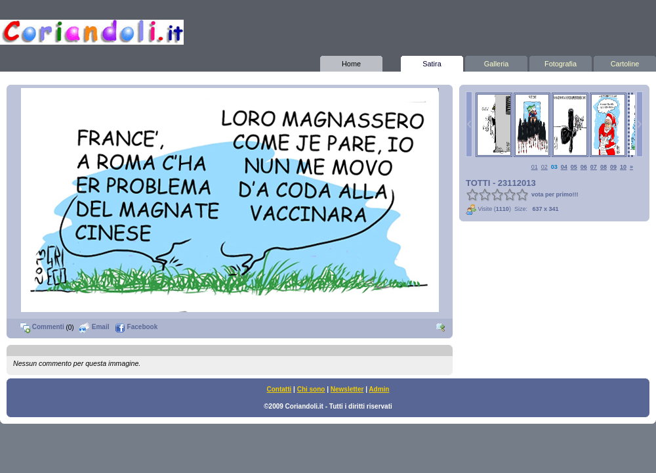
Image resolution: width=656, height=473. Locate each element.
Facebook (136, 326)
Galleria (496, 62)
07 (593, 167)
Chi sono (311, 389)
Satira (432, 62)
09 (613, 167)
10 (623, 167)
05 (574, 167)
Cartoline (625, 62)
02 (544, 167)
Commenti (42, 326)
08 (603, 167)
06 (584, 167)
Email (94, 326)
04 (564, 167)
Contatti (279, 389)
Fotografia (560, 62)
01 (534, 167)
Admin (379, 389)
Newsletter (347, 389)
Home (351, 62)
